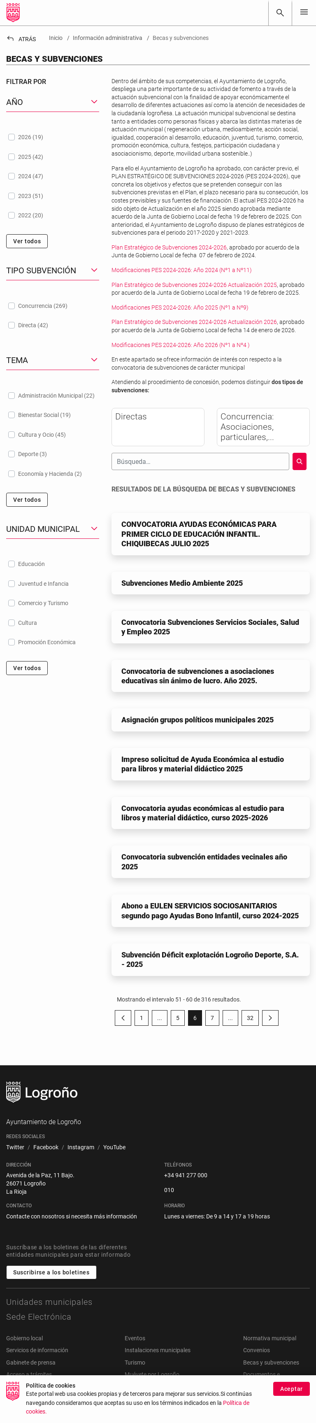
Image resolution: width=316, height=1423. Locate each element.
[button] (52, 102)
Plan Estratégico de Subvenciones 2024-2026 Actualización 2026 (194, 322)
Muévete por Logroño (152, 1374)
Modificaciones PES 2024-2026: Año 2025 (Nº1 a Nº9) (180, 307)
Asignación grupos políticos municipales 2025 (197, 719)
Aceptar (291, 1389)
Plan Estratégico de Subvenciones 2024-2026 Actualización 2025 (194, 285)
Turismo (135, 1362)
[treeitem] (52, 137)
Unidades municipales (49, 1302)
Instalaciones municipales (158, 1350)
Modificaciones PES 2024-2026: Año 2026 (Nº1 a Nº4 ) (181, 345)
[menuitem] (15, 1148)
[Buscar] (280, 13)
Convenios (256, 1350)
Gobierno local (24, 1338)
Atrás (21, 39)
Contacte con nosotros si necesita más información (71, 1216)
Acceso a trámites (29, 1374)
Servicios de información (37, 1350)
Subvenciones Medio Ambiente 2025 (182, 583)
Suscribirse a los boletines (51, 1272)
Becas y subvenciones (271, 1362)
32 (253, 1020)
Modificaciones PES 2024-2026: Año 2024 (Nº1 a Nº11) (182, 270)
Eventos (135, 1338)
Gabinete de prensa (31, 1362)
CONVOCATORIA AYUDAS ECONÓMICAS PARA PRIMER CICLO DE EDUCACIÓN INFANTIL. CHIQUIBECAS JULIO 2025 (198, 534)
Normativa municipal (269, 1338)
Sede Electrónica (39, 1317)
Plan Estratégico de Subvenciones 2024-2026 (169, 247)
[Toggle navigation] (304, 13)
